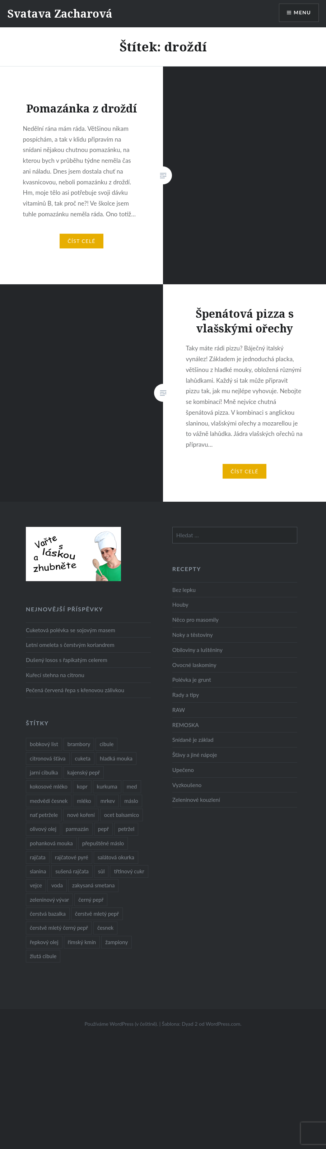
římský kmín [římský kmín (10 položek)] (82, 942)
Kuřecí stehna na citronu (55, 675)
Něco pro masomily (195, 619)
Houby (180, 604)
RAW (178, 710)
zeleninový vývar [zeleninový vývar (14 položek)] (49, 899)
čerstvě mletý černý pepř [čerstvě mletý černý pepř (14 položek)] (59, 927)
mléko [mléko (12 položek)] (84, 801)
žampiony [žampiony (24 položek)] (116, 942)
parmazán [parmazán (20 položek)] (77, 829)
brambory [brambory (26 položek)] (78, 744)
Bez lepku (184, 590)
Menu (302, 13)
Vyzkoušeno (186, 785)
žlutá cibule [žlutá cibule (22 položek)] (43, 956)
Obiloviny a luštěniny (197, 650)
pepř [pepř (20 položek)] (103, 829)
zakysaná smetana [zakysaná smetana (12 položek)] (93, 885)
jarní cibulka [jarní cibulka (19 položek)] (44, 772)
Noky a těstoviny (192, 634)
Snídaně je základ (193, 739)
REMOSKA (185, 725)
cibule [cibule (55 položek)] (106, 744)
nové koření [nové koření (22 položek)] (81, 815)
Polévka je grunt (191, 679)
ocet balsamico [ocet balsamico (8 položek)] (121, 815)
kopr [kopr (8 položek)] (82, 786)
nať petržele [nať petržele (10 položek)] (44, 815)
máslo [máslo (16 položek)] (131, 801)
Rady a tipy (185, 694)
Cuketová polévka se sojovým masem (70, 630)
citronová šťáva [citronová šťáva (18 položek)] (48, 758)
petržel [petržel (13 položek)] (126, 829)
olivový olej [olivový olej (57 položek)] (43, 829)
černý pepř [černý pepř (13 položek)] (90, 899)
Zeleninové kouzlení (196, 799)
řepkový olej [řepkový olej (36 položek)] (44, 942)
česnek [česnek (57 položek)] (105, 927)
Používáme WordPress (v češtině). (121, 1024)
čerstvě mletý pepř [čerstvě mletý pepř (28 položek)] (97, 913)
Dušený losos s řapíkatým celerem (66, 660)
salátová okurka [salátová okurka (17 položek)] (116, 857)
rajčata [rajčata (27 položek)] (38, 857)
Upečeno (183, 770)
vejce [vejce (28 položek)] (36, 885)
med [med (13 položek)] (132, 786)
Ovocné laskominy (194, 665)
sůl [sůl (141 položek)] (101, 871)
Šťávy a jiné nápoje (194, 755)
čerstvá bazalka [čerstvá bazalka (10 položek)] (48, 913)
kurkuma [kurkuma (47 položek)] (107, 786)
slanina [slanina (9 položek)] (38, 871)
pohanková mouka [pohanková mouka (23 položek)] (51, 843)
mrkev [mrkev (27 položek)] (108, 801)
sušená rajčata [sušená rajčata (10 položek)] (72, 871)
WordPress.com (223, 1024)
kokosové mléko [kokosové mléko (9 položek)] (48, 786)
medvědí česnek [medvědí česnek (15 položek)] (48, 801)
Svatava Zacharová (59, 13)
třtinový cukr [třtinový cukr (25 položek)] (129, 871)
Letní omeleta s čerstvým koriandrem (70, 645)
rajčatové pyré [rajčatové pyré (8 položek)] (71, 857)
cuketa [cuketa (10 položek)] (82, 758)
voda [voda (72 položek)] (57, 885)
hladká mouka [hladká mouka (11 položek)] (116, 758)
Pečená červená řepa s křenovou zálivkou (75, 690)
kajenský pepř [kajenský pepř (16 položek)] (83, 772)
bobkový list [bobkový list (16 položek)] (44, 744)
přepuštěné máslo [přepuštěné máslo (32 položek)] (103, 843)
